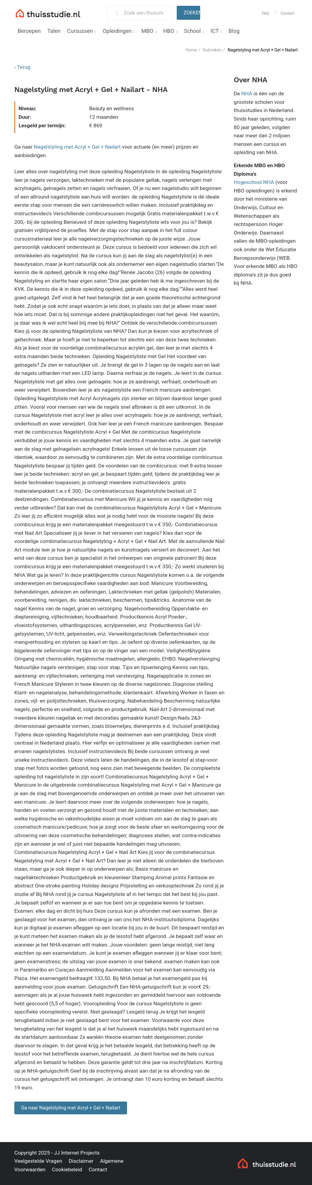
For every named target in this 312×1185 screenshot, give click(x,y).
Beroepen (29, 31)
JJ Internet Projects (77, 1153)
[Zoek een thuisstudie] (145, 13)
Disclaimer (81, 1161)
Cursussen (80, 31)
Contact (287, 13)
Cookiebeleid (67, 1169)
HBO (168, 31)
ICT (215, 31)
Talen (53, 31)
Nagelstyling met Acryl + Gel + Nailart (77, 147)
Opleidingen (117, 31)
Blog (234, 31)
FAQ (265, 13)
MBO (147, 31)
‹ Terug (22, 67)
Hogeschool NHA (254, 182)
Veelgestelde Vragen (38, 1161)
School (192, 31)
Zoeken (192, 13)
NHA (246, 93)
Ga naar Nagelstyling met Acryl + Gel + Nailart (70, 1108)
